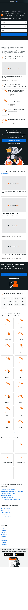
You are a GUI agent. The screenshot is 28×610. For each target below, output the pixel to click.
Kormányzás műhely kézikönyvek (7, 497)
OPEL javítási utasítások (6, 510)
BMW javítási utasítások (6, 519)
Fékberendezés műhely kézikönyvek (8, 489)
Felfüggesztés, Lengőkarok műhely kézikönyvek (10, 499)
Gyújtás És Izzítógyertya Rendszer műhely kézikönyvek (12, 491)
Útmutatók (7, 11)
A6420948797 (4, 544)
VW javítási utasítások (5, 508)
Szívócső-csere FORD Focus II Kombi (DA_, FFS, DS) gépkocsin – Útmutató (16, 100)
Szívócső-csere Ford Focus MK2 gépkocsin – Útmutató (16, 120)
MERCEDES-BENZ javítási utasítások (8, 512)
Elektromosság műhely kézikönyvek (8, 493)
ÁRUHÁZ (12, 1)
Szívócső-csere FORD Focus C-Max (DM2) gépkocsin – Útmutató (16, 110)
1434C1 (2, 528)
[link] (14, 71)
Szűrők (12, 11)
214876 (2, 538)
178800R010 (3, 542)
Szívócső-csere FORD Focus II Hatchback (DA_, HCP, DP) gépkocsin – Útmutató (16, 91)
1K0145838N (3, 530)
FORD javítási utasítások (6, 516)
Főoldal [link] (2, 11)
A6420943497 (4, 540)
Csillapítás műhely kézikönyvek (7, 495)
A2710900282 (4, 534)
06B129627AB (4, 532)
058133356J (3, 536)
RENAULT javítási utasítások (6, 514)
